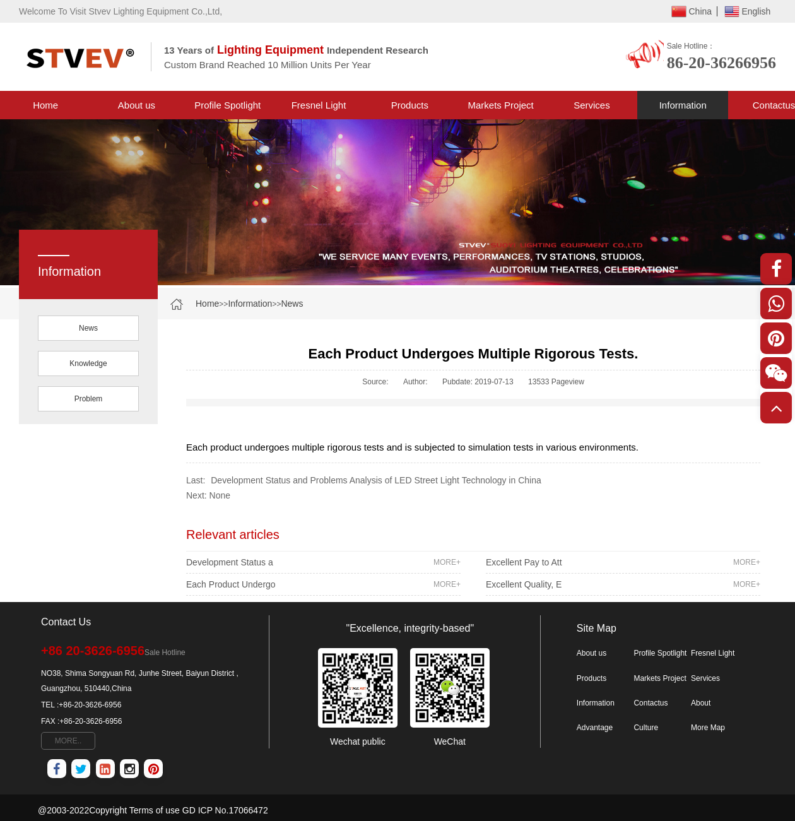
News (292, 303)
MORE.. (68, 740)
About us (136, 105)
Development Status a (323, 562)
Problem (88, 398)
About (700, 703)
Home (45, 105)
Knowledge (88, 363)
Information (683, 105)
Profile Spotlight (227, 105)
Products (409, 105)
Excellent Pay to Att (623, 562)
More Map (708, 727)
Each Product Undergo (323, 584)
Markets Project (501, 105)
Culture (645, 727)
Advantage (595, 727)
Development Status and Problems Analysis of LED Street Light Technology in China (376, 480)
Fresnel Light (319, 105)
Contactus (650, 703)
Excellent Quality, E (623, 584)
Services (592, 105)
